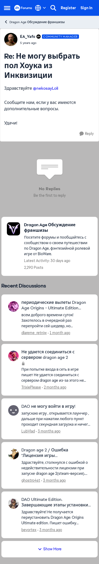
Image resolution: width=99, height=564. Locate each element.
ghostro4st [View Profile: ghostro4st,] (30, 480)
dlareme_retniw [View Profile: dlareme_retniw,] (34, 332)
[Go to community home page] (23, 8)
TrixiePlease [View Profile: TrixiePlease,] (31, 387)
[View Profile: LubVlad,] (13, 410)
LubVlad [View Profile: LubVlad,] (28, 431)
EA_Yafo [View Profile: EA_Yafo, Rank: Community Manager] (27, 36)
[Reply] (86, 133)
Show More (50, 549)
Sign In (86, 8)
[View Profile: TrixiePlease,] (13, 356)
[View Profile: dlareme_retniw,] (13, 306)
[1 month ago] (59, 333)
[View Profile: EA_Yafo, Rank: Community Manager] (10, 39)
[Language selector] (40, 8)
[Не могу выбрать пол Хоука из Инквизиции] (49, 43)
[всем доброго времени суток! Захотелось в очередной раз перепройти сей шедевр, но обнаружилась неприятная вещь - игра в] (56, 320)
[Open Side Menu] (7, 8)
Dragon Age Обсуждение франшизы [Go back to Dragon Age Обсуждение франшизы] (34, 22)
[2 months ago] (54, 387)
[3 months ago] (48, 431)
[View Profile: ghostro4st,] (13, 454)
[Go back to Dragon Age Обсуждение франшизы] (58, 227)
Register (68, 8)
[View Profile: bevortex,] (13, 503)
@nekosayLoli (45, 88)
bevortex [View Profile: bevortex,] (28, 529)
